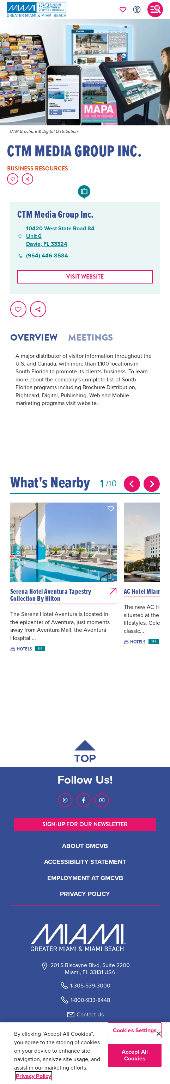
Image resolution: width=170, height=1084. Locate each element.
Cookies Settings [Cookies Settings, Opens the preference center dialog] (135, 1030)
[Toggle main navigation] (155, 9)
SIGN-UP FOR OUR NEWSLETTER (85, 824)
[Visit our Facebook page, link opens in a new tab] (84, 800)
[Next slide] (152, 484)
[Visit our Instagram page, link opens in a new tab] (65, 800)
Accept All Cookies (135, 1055)
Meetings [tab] (90, 337)
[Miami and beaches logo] (85, 937)
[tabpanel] (85, 389)
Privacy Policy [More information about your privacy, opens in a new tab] (33, 1076)
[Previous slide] (132, 484)
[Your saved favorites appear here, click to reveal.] (123, 9)
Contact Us (90, 1014)
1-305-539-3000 (90, 985)
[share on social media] (27, 179)
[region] (85, 1053)
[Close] (158, 1033)
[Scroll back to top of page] (85, 753)
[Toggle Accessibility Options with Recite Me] (137, 9)
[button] (110, 508)
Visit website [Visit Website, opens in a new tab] (85, 277)
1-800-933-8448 (90, 1000)
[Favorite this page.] (12, 179)
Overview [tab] (33, 337)
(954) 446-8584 (47, 256)
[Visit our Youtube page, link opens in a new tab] (102, 800)
